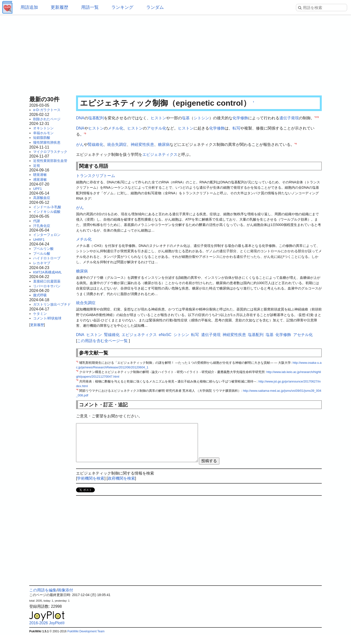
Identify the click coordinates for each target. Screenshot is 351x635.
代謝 (36, 221)
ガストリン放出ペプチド (52, 304)
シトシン (201, 118)
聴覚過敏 (40, 175)
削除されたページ (46, 119)
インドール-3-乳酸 (47, 207)
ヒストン (158, 118)
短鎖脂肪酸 (41, 138)
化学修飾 (240, 118)
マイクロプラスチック (50, 152)
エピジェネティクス (159, 154)
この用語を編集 (43, 590)
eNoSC (165, 335)
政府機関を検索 (121, 478)
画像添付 (65, 590)
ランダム (155, 7)
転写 (236, 128)
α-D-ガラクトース (46, 110)
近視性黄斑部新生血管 (50, 161)
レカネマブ (41, 263)
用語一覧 (90, 7)
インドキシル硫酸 (46, 212)
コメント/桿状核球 (47, 318)
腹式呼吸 (40, 295)
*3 (85, 133)
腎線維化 (95, 144)
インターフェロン (46, 235)
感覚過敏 (40, 179)
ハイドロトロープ (46, 258)
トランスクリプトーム (95, 176)
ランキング (122, 7)
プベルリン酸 (43, 249)
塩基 (186, 118)
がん (80, 144)
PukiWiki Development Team (86, 631)
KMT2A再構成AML (47, 272)
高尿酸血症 (41, 198)
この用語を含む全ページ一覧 (102, 341)
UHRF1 (39, 240)
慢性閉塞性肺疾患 (46, 142)
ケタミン (40, 314)
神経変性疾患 (142, 144)
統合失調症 (117, 144)
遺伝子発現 (289, 118)
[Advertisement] (175, 53)
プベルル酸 (41, 253)
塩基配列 (96, 118)
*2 (318, 117)
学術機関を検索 (90, 478)
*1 (315, 117)
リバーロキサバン (46, 286)
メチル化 (115, 128)
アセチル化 (156, 128)
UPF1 (37, 189)
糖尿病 (164, 144)
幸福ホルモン (43, 133)
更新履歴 (59, 7)
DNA (80, 118)
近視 (36, 166)
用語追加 (29, 7)
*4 (295, 143)
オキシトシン (43, 128)
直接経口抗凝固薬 (46, 281)
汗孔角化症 (41, 226)
